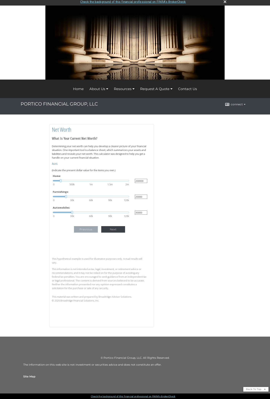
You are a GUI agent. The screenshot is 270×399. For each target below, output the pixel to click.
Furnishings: (61, 190)
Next (113, 228)
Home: (57, 174)
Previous (86, 228)
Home (78, 87)
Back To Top (256, 387)
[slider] (91, 179)
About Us (97, 87)
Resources (123, 87)
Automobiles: (61, 206)
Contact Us (187, 87)
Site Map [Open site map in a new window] (29, 375)
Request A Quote (155, 87)
